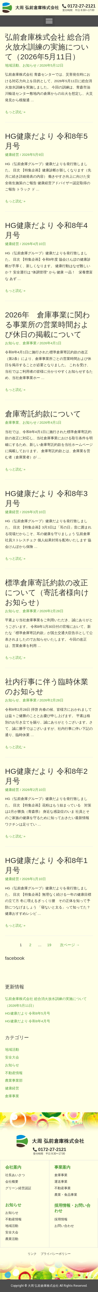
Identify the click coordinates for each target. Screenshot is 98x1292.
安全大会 (12, 1057)
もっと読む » (15, 112)
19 (49, 945)
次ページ (70, 945)
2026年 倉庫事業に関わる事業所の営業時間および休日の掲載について (47, 325)
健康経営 (12, 155)
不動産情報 (14, 1073)
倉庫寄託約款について (43, 414)
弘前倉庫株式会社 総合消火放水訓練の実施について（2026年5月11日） (47, 47)
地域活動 (12, 65)
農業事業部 (14, 1080)
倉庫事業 (30, 343)
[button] (49, 21)
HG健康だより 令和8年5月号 (27, 1013)
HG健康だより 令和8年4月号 (27, 1021)
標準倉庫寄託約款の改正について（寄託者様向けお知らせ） (47, 592)
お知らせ (30, 65)
